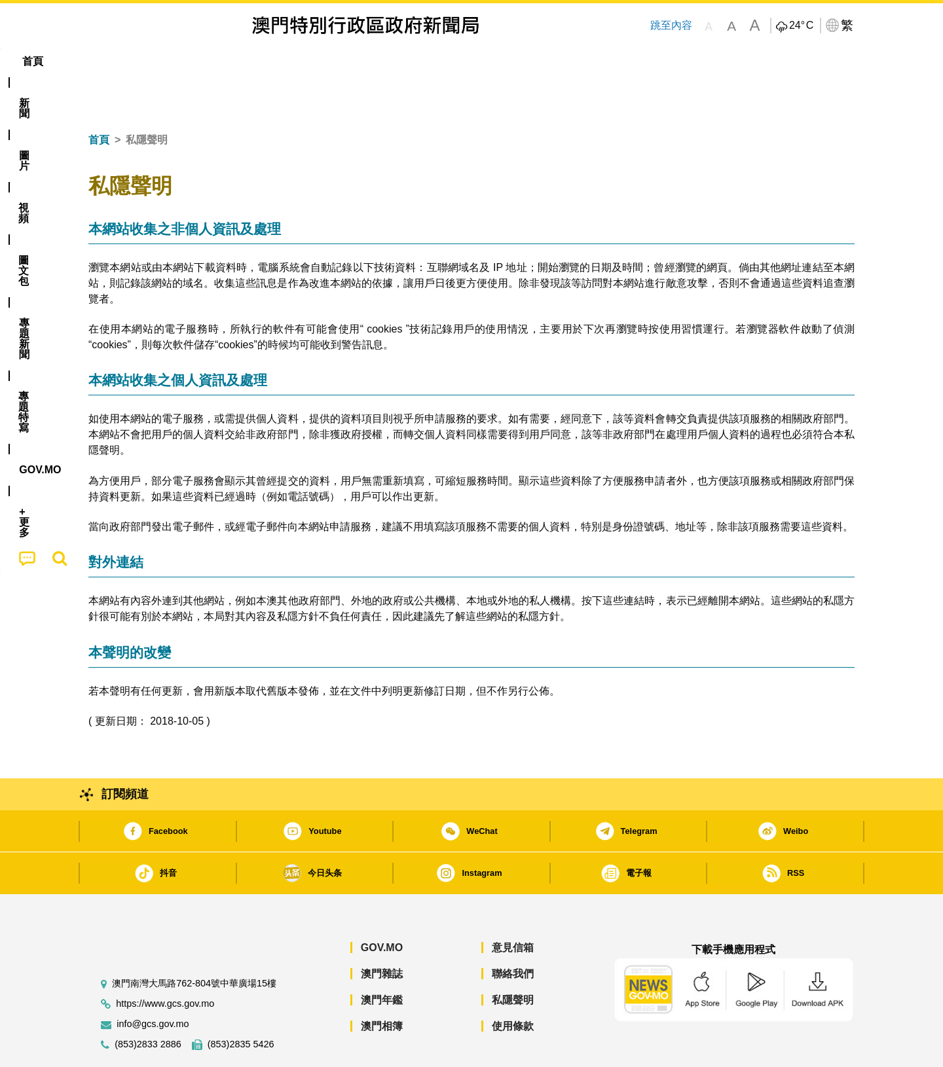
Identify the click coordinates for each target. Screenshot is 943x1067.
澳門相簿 (382, 986)
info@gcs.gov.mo (153, 984)
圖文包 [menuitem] (308, 61)
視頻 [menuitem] (256, 61)
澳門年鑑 (382, 960)
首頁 (98, 99)
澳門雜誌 (382, 933)
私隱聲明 (513, 960)
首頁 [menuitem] (111, 61)
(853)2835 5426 (241, 1004)
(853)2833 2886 (148, 1004)
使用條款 (513, 986)
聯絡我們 (513, 933)
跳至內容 (671, 25)
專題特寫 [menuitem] (437, 61)
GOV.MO (382, 907)
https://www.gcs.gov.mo (165, 964)
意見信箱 (513, 907)
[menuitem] (159, 61)
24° (801, 25)
